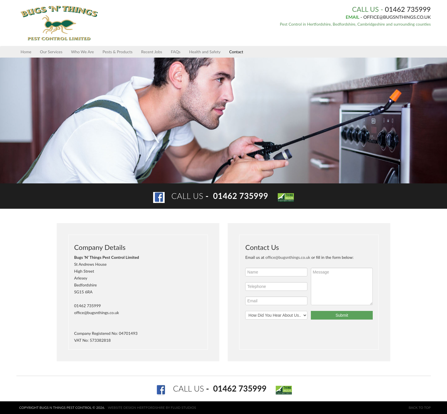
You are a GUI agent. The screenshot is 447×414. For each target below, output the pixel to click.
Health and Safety (204, 51)
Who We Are (82, 51)
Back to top (420, 407)
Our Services (51, 51)
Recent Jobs (151, 51)
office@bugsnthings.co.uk (287, 257)
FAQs (175, 51)
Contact (236, 51)
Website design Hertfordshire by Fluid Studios (152, 407)
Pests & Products (117, 51)
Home (26, 51)
